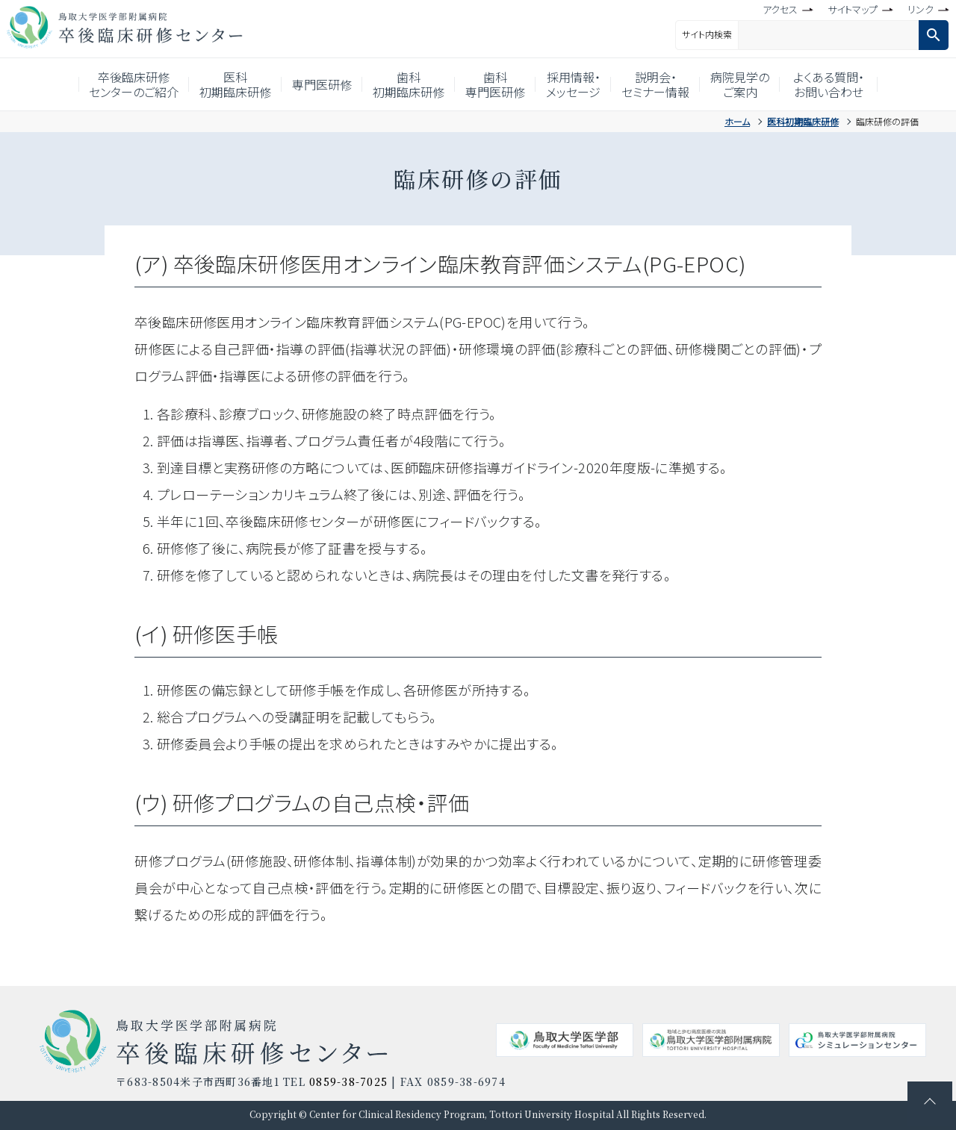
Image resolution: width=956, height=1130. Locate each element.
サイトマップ (853, 9)
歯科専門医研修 (498, 84)
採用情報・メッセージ (582, 84)
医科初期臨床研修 (221, 84)
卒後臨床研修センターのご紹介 (113, 84)
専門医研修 (313, 84)
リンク (920, 9)
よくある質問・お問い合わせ (851, 84)
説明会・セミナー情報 (670, 84)
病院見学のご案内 (759, 84)
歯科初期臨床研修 (405, 84)
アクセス (780, 9)
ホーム (737, 121)
